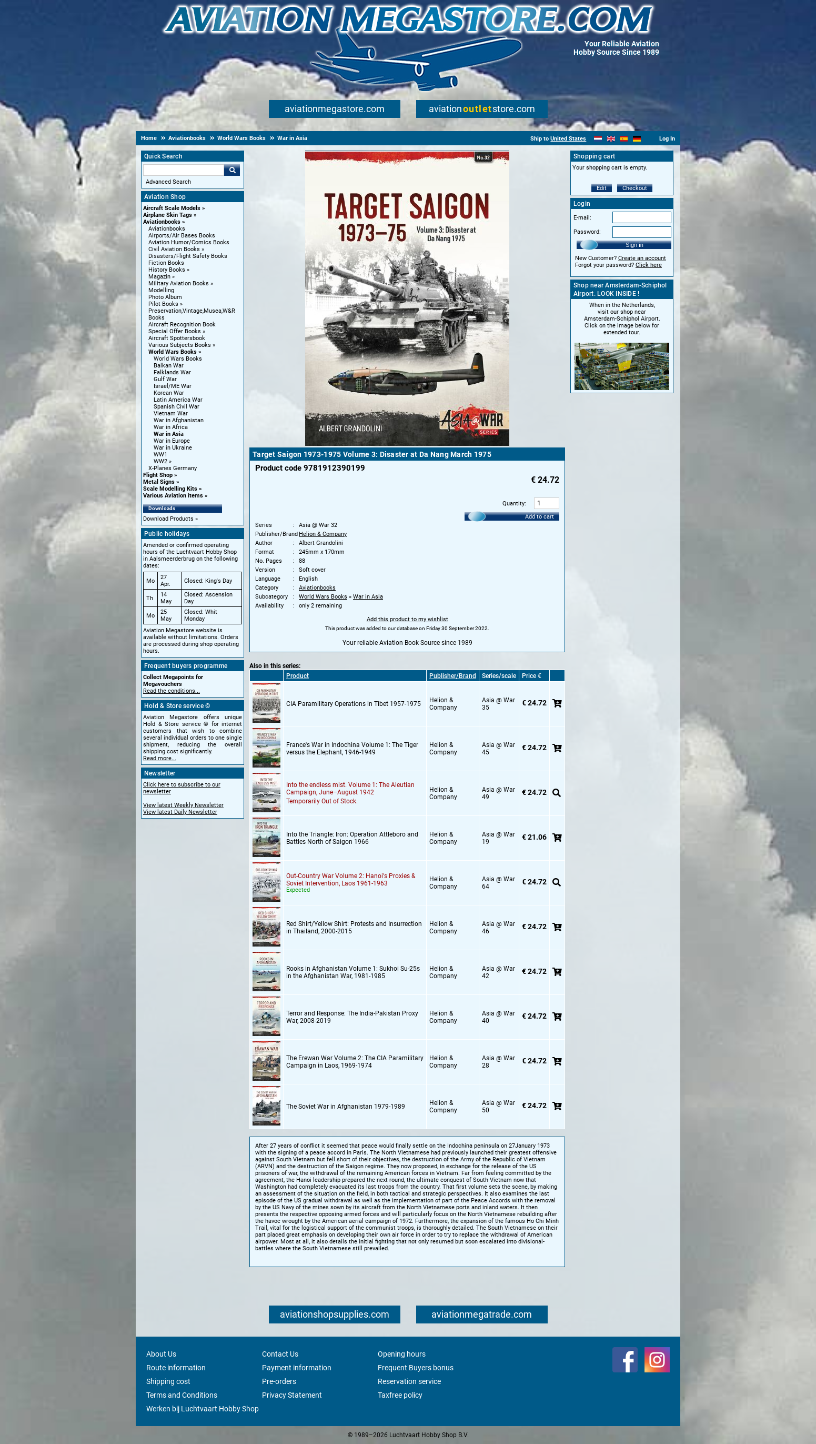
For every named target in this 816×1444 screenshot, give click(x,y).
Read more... (159, 758)
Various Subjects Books (179, 345)
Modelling (161, 290)
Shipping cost (168, 1381)
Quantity (513, 503)
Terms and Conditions (181, 1395)
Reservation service (409, 1381)
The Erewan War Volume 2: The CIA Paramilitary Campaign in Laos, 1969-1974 (355, 1061)
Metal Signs (159, 482)
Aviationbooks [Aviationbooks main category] (166, 228)
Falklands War (172, 372)
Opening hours (402, 1354)
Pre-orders (279, 1381)
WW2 (160, 461)
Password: (587, 231)
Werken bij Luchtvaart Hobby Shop (202, 1409)
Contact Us (280, 1354)
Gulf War (165, 379)
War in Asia (169, 434)
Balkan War (169, 365)
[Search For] (183, 170)
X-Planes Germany (172, 468)
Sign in (634, 245)
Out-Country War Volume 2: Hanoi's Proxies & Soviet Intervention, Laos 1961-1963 (350, 879)
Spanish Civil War (176, 406)
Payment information (296, 1367)
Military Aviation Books (178, 283)
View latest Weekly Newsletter (183, 805)
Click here (649, 265)
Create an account (642, 258)
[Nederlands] (598, 138)
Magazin (159, 276)
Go (232, 170)
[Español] (624, 138)
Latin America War (178, 399)
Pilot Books (163, 304)
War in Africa (171, 427)
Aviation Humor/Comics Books (188, 242)
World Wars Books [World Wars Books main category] (178, 358)
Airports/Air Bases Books (181, 235)
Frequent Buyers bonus (416, 1367)
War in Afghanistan (179, 420)
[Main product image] (407, 443)
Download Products (168, 518)
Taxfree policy (400, 1395)
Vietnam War (171, 413)
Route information (176, 1367)
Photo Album (165, 297)
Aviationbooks (161, 221)
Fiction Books (166, 263)
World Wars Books (172, 351)
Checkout (634, 188)
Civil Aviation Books (174, 249)
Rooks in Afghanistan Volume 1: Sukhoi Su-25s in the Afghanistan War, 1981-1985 (353, 972)
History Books (166, 269)
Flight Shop (158, 475)
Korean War (169, 393)
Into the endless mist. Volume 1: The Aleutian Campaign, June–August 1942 (350, 788)
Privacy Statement (292, 1395)
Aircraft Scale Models (171, 208)
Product (297, 676)
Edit (602, 188)
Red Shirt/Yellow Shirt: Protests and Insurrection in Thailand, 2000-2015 (354, 927)
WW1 (160, 454)
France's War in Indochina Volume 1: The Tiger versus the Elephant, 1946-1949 (352, 748)
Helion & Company (323, 534)
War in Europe (172, 440)
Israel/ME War (173, 386)
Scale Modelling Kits (170, 488)
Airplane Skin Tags (167, 215)
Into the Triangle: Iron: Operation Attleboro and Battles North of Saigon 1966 (352, 838)
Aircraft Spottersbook (176, 338)
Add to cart (539, 516)
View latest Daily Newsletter (180, 812)
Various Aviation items (173, 495)
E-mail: (582, 217)
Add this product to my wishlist (407, 619)
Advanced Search (168, 181)
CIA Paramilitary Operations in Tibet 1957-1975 (353, 704)
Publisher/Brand (452, 676)
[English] (611, 138)
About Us (161, 1354)
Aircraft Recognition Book (182, 324)
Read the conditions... (171, 691)
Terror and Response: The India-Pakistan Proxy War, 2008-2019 (352, 1017)
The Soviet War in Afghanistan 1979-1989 (345, 1106)
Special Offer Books (174, 331)
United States (568, 138)
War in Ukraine (173, 447)
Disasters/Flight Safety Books (187, 256)
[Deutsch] (637, 138)
